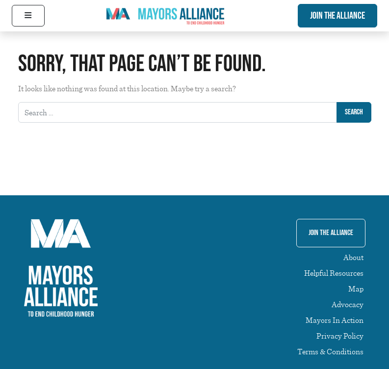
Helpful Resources (333, 272)
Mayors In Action (334, 320)
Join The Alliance (337, 16)
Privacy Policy (339, 335)
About (353, 257)
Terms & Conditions (330, 351)
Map (355, 288)
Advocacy (347, 304)
